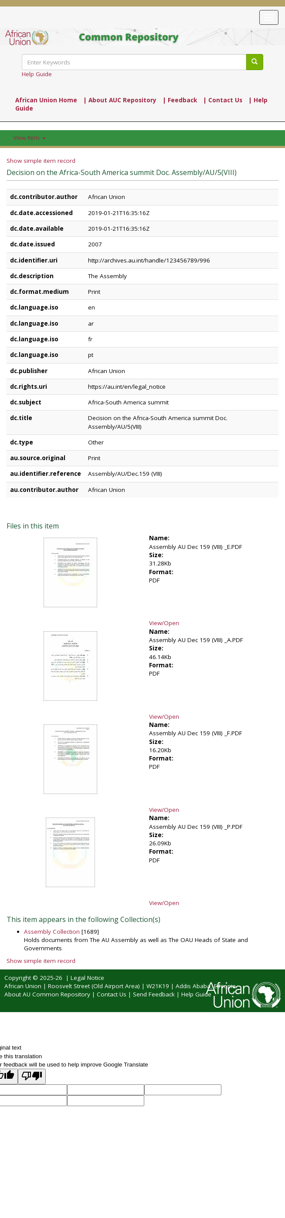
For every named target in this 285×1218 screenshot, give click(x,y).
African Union (22, 986)
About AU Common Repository (47, 994)
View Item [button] (29, 137)
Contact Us (111, 994)
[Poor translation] (32, 1076)
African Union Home (46, 100)
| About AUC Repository (119, 100)
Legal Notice (87, 978)
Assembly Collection (52, 931)
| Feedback (180, 100)
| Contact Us (222, 100)
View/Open (164, 623)
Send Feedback (154, 994)
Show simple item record (41, 161)
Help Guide (37, 74)
